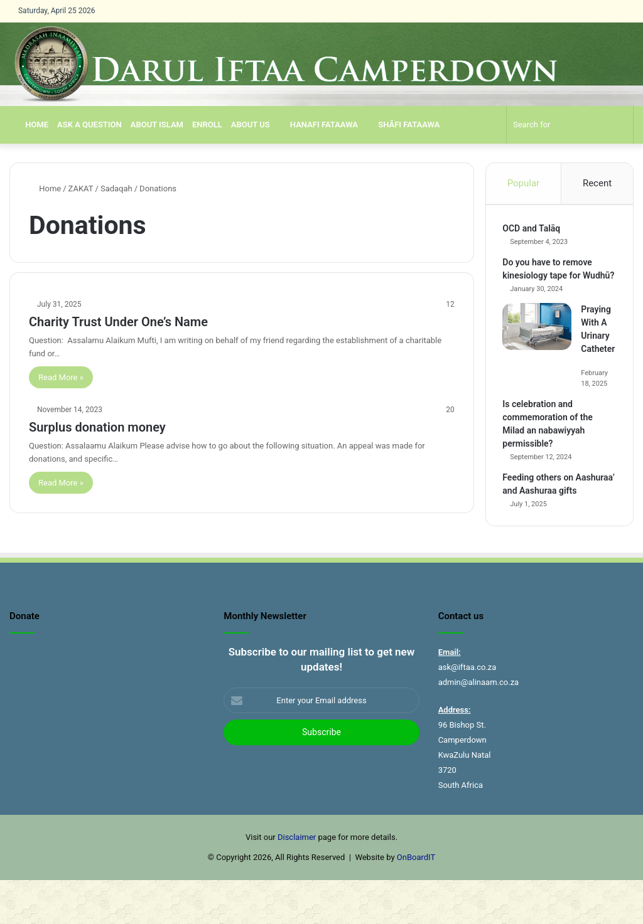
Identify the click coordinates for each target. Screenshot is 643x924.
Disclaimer (297, 881)
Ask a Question (89, 124)
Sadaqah (116, 188)
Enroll (207, 124)
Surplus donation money (97, 427)
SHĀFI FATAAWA (403, 124)
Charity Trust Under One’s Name (118, 321)
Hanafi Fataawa (318, 124)
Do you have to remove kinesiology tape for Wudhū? (550, 277)
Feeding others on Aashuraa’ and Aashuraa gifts (552, 519)
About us (250, 124)
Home (31, 124)
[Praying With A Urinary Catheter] (539, 341)
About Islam (157, 124)
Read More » (61, 377)
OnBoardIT (416, 901)
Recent (597, 183)
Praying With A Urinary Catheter (598, 350)
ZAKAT (81, 188)
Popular (523, 183)
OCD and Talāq (534, 230)
